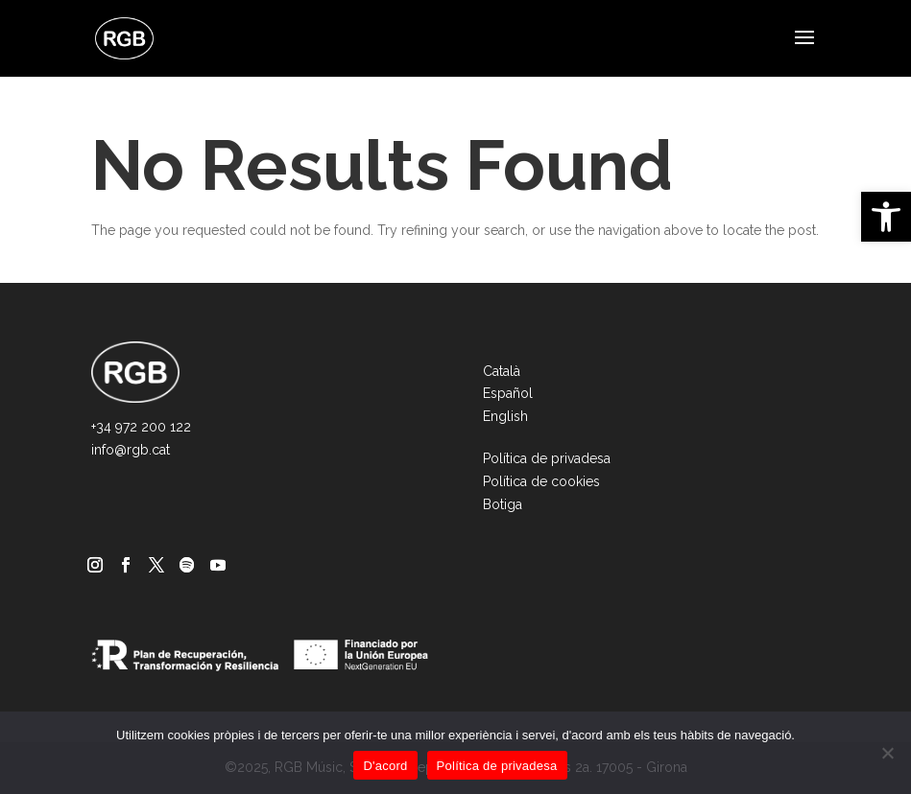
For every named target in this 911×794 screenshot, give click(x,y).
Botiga (502, 504)
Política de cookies (541, 481)
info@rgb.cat (130, 449)
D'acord (385, 766)
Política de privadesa (547, 458)
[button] (886, 217)
